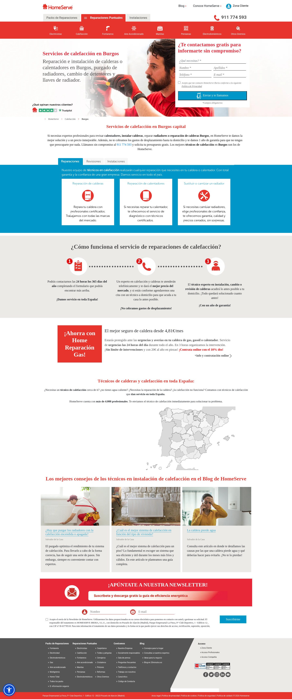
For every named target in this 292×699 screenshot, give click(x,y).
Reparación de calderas (87, 183)
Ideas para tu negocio (152, 658)
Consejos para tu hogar (153, 648)
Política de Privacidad (192, 86)
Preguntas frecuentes (126, 662)
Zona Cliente (206, 648)
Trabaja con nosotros (126, 672)
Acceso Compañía (208, 657)
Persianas (80, 672)
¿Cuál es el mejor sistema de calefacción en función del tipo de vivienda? (143, 532)
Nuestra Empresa (124, 648)
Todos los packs (55, 681)
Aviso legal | (157, 696)
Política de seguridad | (207, 696)
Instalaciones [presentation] (116, 161)
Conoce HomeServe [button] (208, 6)
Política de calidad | (225, 696)
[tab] (70, 161)
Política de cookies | (189, 696)
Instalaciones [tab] (138, 18)
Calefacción (70, 119)
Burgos (85, 119)
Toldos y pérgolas (103, 653)
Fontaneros (80, 658)
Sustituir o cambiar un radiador (204, 183)
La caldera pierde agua (201, 530)
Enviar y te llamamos (212, 95)
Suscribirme (233, 619)
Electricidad (54, 653)
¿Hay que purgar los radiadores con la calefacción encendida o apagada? (69, 532)
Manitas (79, 667)
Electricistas (81, 648)
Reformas (100, 672)
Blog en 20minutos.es (152, 662)
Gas (50, 662)
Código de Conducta (125, 681)
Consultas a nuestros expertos (155, 653)
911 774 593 (234, 17)
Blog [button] (183, 6)
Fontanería (53, 648)
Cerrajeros (100, 658)
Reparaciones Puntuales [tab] (106, 18)
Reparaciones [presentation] (70, 161)
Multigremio (54, 672)
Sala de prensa (123, 658)
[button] (9, 689)
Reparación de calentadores (145, 183)
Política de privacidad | (171, 696)
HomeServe (53, 119)
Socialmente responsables (128, 653)
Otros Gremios (102, 677)
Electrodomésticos (56, 658)
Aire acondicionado (57, 667)
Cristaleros (100, 662)
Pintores (99, 667)
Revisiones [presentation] (93, 161)
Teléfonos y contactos (126, 667)
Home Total (53, 677)
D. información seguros (58, 686)
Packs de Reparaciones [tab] (61, 18)
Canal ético (121, 677)
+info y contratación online (213, 355)
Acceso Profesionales (210, 652)
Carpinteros (101, 648)
